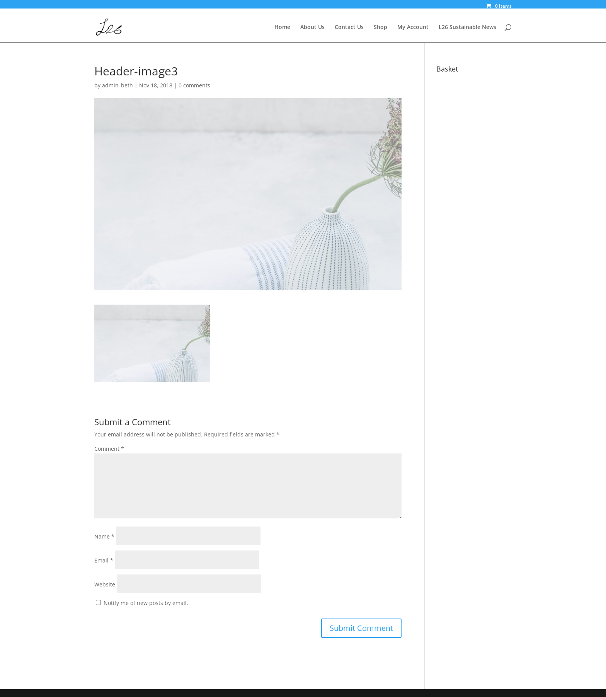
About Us (312, 27)
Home (282, 27)
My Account (413, 27)
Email (103, 560)
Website (104, 584)
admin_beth (117, 85)
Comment (109, 448)
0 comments (194, 85)
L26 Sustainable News (467, 27)
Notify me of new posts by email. (146, 603)
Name (104, 536)
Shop (380, 27)
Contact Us (349, 27)
